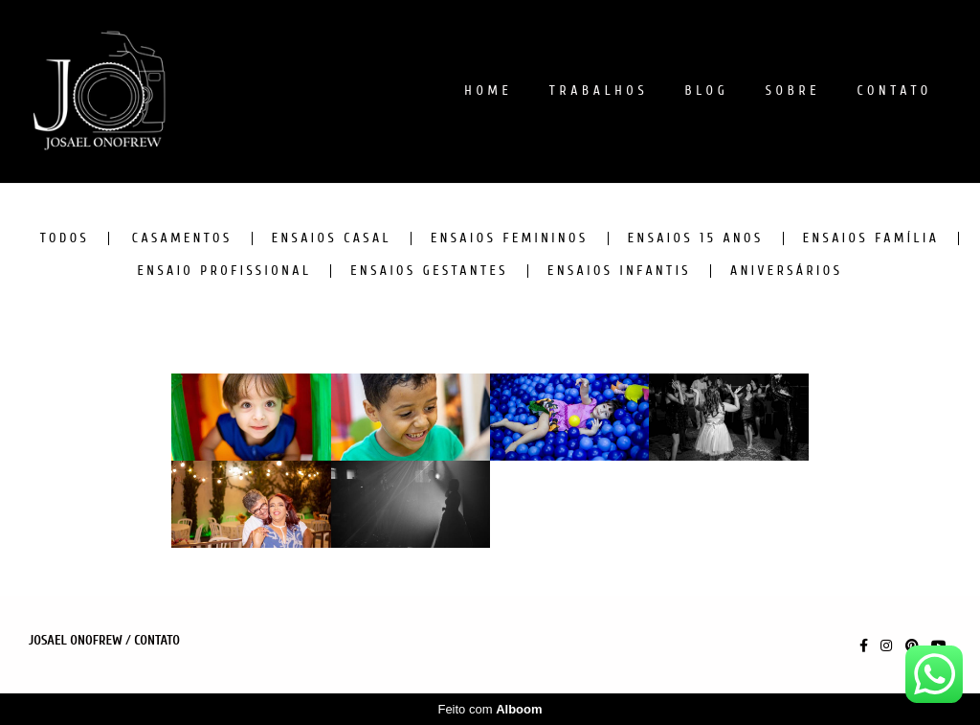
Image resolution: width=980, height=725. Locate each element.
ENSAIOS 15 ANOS (696, 238)
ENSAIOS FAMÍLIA (871, 238)
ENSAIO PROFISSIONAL (225, 271)
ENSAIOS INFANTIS (619, 271)
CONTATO (894, 90)
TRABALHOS (599, 90)
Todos (65, 238)
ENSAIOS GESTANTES (429, 271)
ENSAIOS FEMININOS (510, 238)
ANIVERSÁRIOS (786, 271)
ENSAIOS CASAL (331, 238)
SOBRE (793, 90)
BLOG (707, 90)
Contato (157, 640)
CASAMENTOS (182, 238)
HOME (488, 90)
